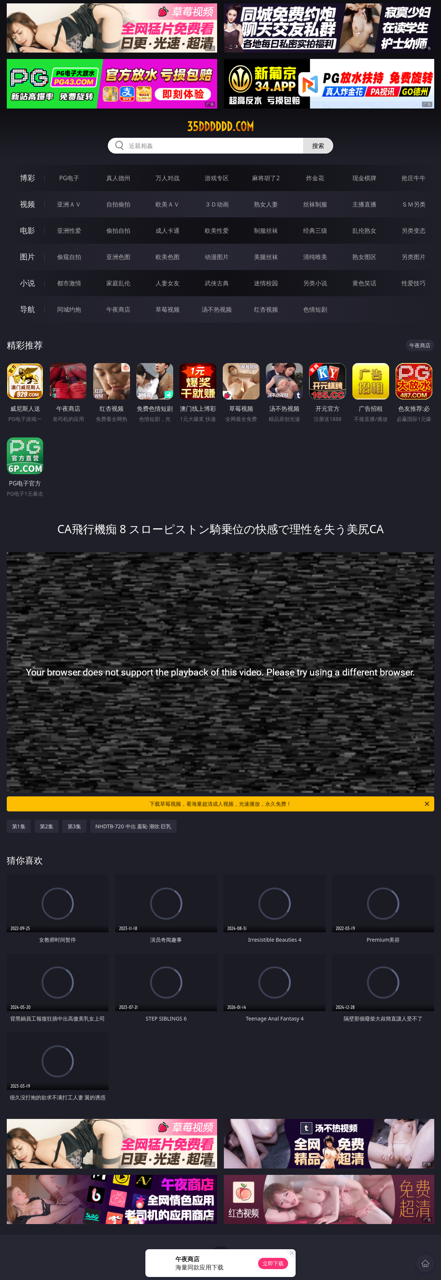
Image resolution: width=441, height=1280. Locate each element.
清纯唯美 (315, 257)
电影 (27, 230)
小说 (27, 283)
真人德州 (118, 178)
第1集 (19, 826)
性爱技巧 (414, 283)
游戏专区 (217, 178)
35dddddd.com (220, 126)
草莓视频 (168, 309)
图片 (27, 257)
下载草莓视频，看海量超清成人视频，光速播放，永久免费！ (290, 803)
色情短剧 (315, 309)
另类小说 (315, 283)
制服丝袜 (266, 230)
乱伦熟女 (364, 230)
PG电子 (69, 178)
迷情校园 (266, 283)
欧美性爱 (217, 230)
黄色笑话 (364, 283)
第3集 (74, 826)
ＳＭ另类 (414, 204)
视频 (27, 204)
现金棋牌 (364, 178)
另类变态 (414, 230)
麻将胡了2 (265, 178)
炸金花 (315, 178)
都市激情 (69, 283)
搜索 (318, 146)
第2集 (46, 826)
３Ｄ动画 (217, 204)
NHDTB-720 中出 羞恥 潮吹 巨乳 (133, 826)
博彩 (27, 178)
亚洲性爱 (69, 230)
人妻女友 (168, 283)
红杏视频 (266, 309)
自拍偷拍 (118, 204)
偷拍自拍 (118, 230)
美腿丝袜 (266, 257)
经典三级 (315, 230)
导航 (27, 309)
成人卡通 (168, 230)
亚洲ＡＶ (69, 204)
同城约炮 (69, 309)
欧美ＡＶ (168, 204)
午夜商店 (118, 309)
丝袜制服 (315, 204)
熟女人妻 (266, 204)
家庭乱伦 (118, 283)
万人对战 (168, 178)
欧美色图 (168, 257)
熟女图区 (364, 257)
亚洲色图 (118, 257)
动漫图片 (217, 257)
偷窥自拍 (69, 257)
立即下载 (273, 1263)
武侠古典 (217, 283)
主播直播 (364, 204)
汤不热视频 (217, 309)
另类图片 (414, 257)
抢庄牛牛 (414, 178)
